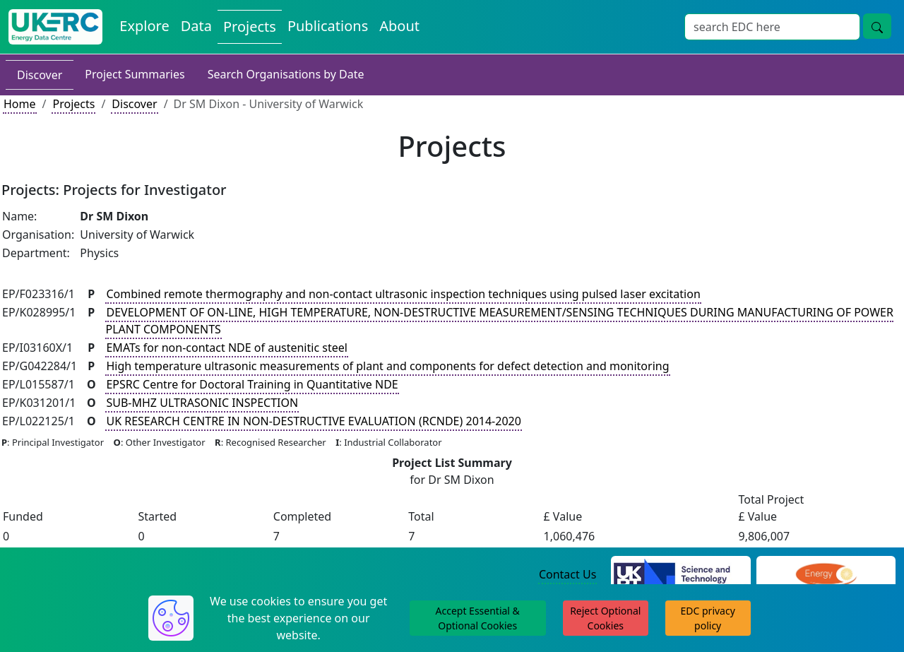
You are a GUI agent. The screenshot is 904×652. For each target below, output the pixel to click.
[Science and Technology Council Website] (680, 575)
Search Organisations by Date (286, 74)
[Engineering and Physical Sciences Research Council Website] (826, 575)
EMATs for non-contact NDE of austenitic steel (226, 347)
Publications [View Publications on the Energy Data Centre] (327, 25)
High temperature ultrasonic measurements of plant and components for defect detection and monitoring (387, 366)
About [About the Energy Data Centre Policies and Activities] (399, 25)
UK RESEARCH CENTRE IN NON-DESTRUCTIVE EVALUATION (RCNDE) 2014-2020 (313, 421)
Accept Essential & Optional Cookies (478, 618)
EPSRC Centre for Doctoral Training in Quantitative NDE (252, 384)
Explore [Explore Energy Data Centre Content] (144, 25)
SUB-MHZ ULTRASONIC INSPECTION (202, 402)
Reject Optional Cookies (605, 618)
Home (20, 104)
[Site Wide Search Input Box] (772, 26)
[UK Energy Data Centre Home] (55, 27)
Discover (39, 75)
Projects (73, 104)
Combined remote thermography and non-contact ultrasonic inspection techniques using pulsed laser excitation (403, 294)
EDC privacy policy (708, 618)
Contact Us (567, 574)
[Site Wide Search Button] (877, 26)
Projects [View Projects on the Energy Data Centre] (249, 26)
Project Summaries (134, 74)
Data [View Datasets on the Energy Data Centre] (196, 25)
